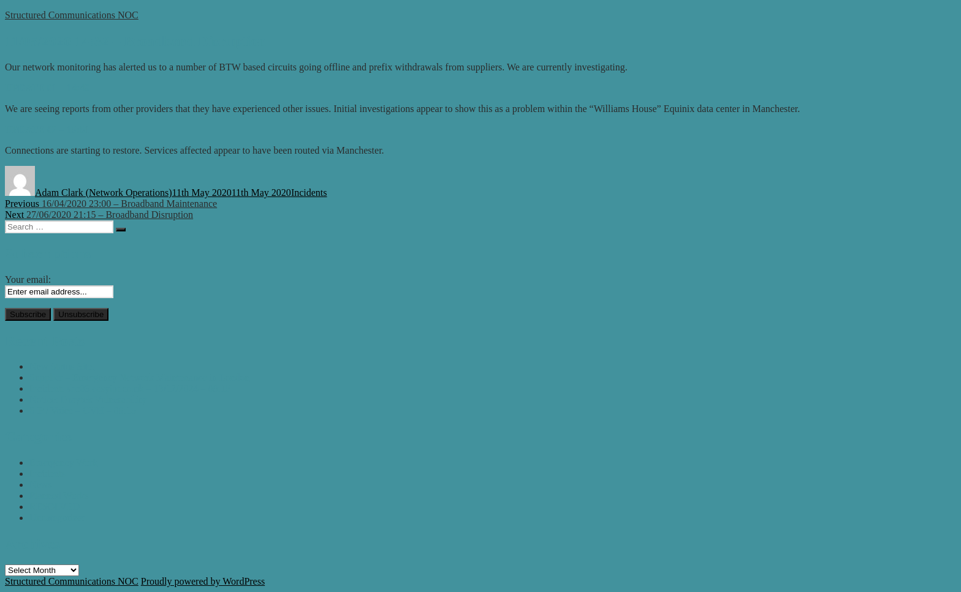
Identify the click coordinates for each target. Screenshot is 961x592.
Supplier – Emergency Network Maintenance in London (139, 377)
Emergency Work (63, 462)
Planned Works (59, 495)
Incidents (309, 192)
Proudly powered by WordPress (203, 581)
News (40, 484)
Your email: (28, 279)
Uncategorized (57, 517)
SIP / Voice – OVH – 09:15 (82, 410)
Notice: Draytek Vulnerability (87, 399)
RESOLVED (54, 506)
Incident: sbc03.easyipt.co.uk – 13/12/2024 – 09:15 (129, 388)
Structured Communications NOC (72, 15)
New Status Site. (61, 366)
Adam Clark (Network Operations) (103, 192)
